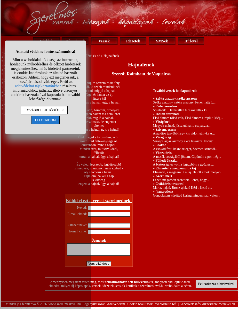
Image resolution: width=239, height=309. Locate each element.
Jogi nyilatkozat (94, 306)
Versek (104, 41)
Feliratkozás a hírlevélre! (216, 286)
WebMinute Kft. (166, 306)
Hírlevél (191, 41)
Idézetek (133, 41)
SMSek (162, 41)
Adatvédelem (116, 306)
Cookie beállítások (140, 306)
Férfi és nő (93, 56)
